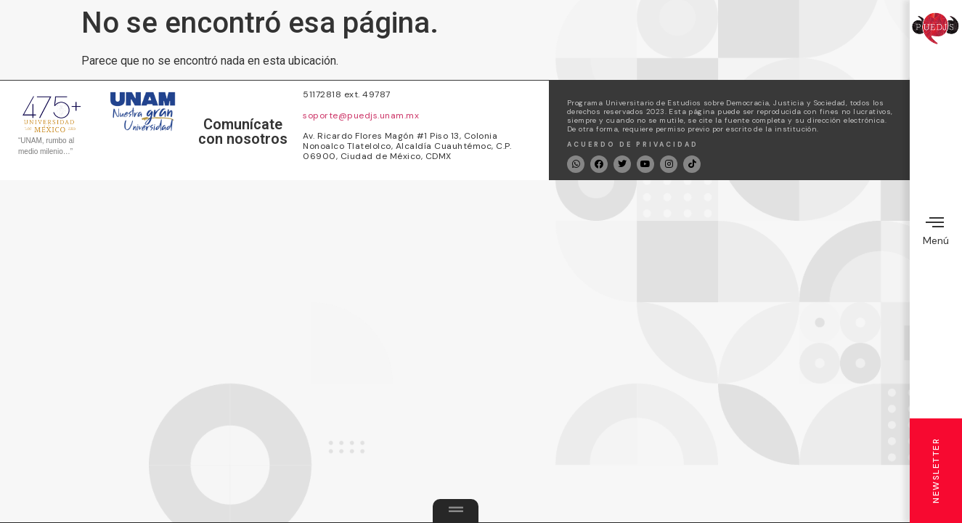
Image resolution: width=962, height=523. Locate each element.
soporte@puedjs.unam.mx (361, 115)
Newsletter (936, 470)
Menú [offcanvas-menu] (936, 230)
